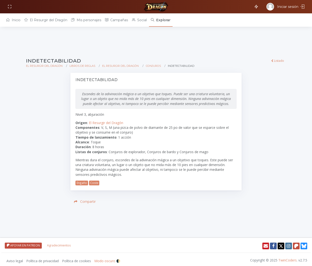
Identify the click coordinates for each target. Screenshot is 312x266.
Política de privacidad (42, 261)
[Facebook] (273, 246)
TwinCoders (287, 260)
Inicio (13, 20)
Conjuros (153, 66)
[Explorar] (161, 20)
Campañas (116, 20)
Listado (277, 61)
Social (139, 20)
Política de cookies (76, 261)
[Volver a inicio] (156, 6)
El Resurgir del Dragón (45, 20)
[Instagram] (288, 246)
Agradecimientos (59, 245)
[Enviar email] (265, 246)
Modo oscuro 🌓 (107, 261)
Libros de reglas (82, 66)
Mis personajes (86, 20)
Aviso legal (14, 261)
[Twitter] (281, 246)
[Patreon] (296, 246)
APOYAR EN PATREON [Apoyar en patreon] (23, 245)
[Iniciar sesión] (286, 6)
